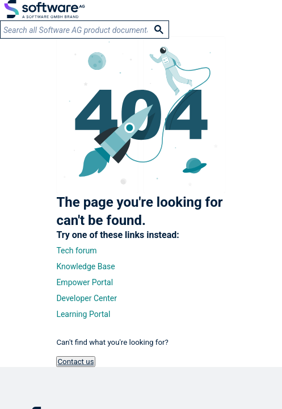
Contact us (75, 361)
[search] (75, 29)
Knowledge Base (85, 266)
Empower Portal (84, 282)
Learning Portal (83, 314)
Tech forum (76, 250)
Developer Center (86, 298)
